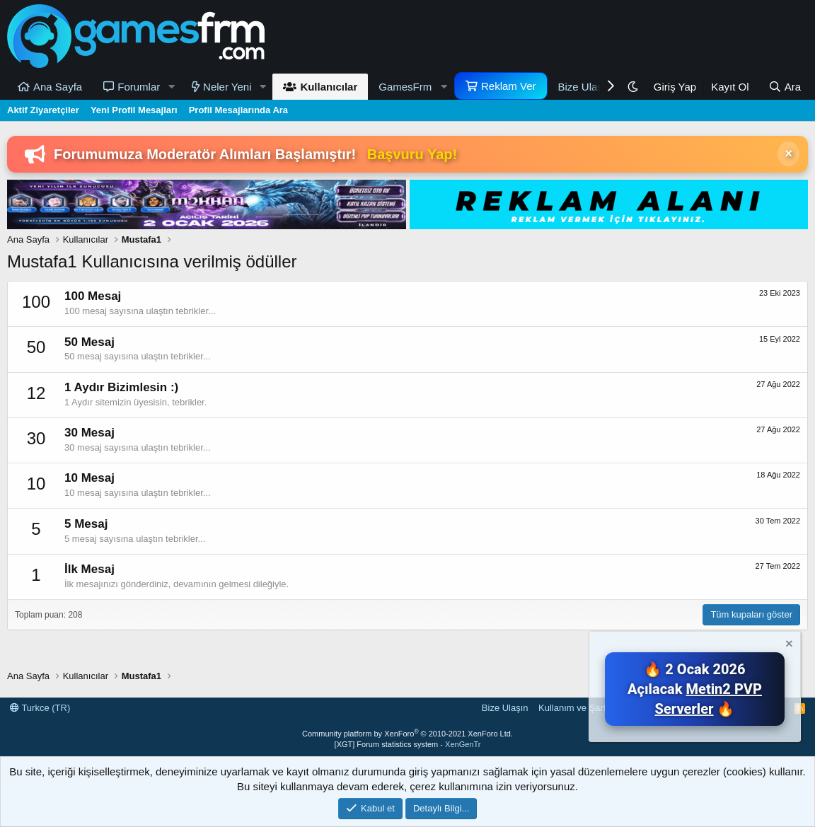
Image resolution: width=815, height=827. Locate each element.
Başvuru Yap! (412, 154)
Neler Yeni (227, 87)
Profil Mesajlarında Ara (238, 110)
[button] (171, 87)
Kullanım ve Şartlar (577, 707)
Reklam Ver (508, 86)
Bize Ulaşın (585, 87)
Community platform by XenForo (407, 733)
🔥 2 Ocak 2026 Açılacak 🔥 (695, 689)
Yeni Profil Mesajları (134, 110)
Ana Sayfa (57, 87)
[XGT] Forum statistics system (408, 744)
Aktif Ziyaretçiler (43, 110)
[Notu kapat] (788, 645)
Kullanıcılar (328, 87)
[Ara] (784, 87)
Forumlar (138, 87)
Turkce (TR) (40, 707)
